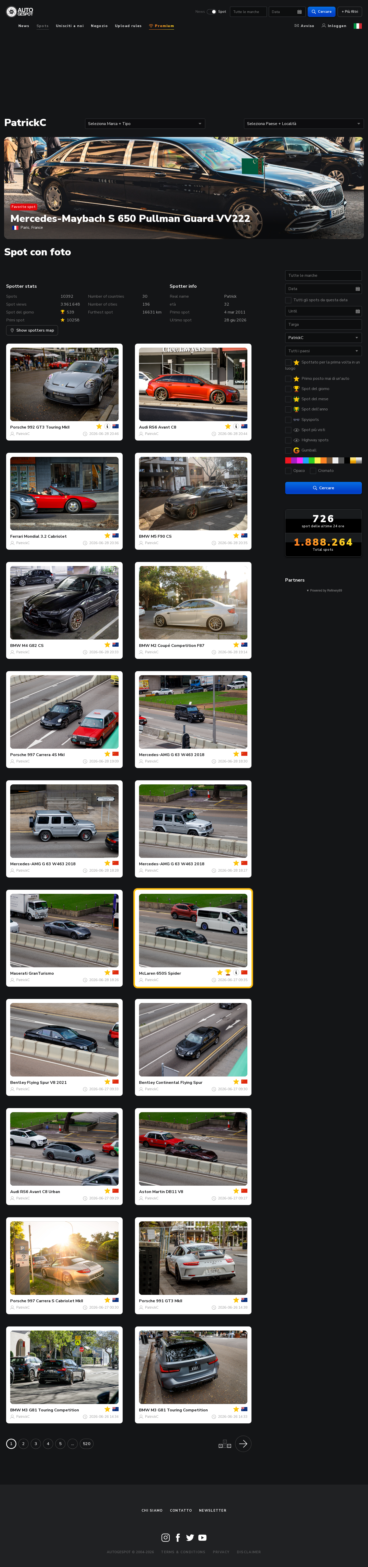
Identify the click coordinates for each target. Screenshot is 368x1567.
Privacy (221, 1552)
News (200, 12)
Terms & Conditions (183, 1552)
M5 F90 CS (161, 536)
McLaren (147, 973)
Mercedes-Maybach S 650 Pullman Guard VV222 (130, 218)
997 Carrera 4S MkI (46, 755)
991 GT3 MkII (169, 1301)
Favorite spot (24, 207)
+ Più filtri (349, 11)
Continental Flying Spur (179, 1082)
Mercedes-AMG (154, 755)
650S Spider (168, 973)
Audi (143, 427)
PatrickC (23, 433)
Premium (161, 25)
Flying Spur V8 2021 (47, 1082)
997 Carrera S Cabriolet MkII (55, 1301)
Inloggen (334, 25)
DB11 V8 (174, 1192)
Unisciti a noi (70, 25)
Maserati (19, 973)
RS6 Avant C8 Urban (40, 1192)
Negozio (99, 25)
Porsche (18, 427)
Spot (222, 12)
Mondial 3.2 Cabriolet (45, 536)
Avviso (304, 25)
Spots (43, 25)
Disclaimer (249, 1552)
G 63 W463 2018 (187, 755)
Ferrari (16, 536)
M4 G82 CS (33, 645)
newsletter (212, 1510)
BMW (144, 536)
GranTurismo (41, 973)
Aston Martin (152, 1192)
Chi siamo (152, 1510)
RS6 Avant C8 (162, 427)
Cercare (321, 11)
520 (86, 1444)
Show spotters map (32, 330)
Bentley (18, 1082)
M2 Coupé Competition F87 (177, 645)
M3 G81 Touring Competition (50, 1410)
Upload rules (128, 25)
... (72, 1444)
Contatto (181, 1510)
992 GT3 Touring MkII (48, 427)
